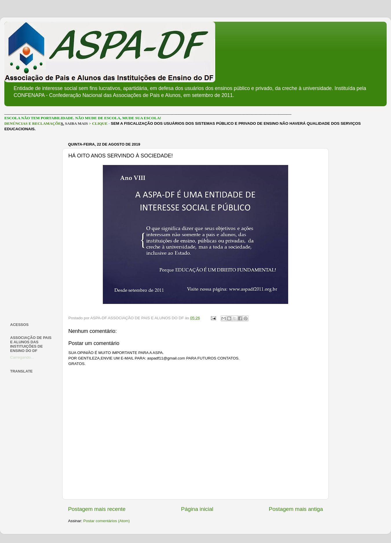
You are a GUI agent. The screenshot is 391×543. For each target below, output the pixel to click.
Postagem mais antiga (296, 509)
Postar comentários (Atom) (106, 521)
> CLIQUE (98, 123)
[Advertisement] (32, 227)
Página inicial (197, 509)
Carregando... (22, 357)
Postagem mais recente (96, 509)
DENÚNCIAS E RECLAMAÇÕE (32, 123)
